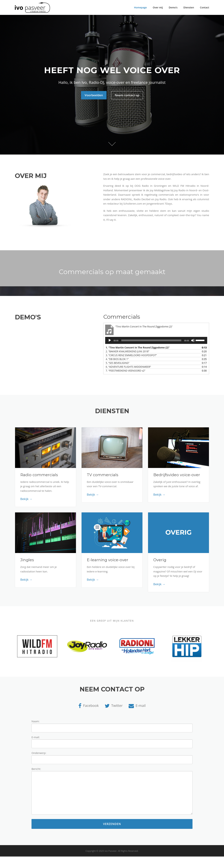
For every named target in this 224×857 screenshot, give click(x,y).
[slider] (151, 341)
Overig (159, 560)
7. (125, 371)
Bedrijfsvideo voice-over (176, 475)
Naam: (111, 725)
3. (131, 355)
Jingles (27, 560)
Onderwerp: (111, 757)
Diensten (188, 7)
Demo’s (173, 7)
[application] (156, 340)
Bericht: (111, 792)
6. (128, 367)
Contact (204, 7)
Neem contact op (127, 95)
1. (138, 348)
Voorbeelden (94, 95)
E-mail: (111, 741)
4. (117, 359)
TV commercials (102, 475)
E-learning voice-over (107, 560)
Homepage (140, 7)
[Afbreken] (193, 341)
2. (127, 352)
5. (117, 363)
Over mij (158, 7)
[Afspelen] (109, 341)
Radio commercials (39, 475)
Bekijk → (26, 499)
